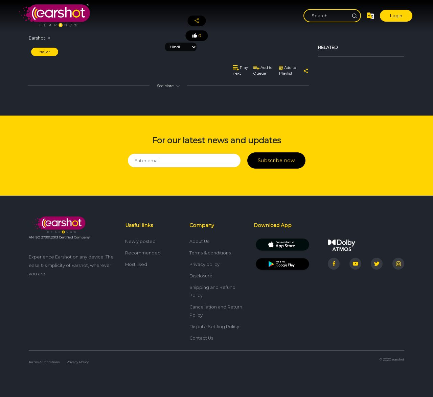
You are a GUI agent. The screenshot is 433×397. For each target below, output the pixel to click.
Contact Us (201, 335)
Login (396, 15)
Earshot (37, 38)
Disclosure (200, 273)
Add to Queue (262, 70)
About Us (199, 239)
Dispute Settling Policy (214, 324)
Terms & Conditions (44, 360)
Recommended (143, 250)
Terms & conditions (210, 250)
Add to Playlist (287, 70)
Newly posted (140, 239)
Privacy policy (204, 262)
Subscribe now (276, 159)
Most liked (136, 262)
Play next (240, 70)
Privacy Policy (77, 360)
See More (168, 85)
